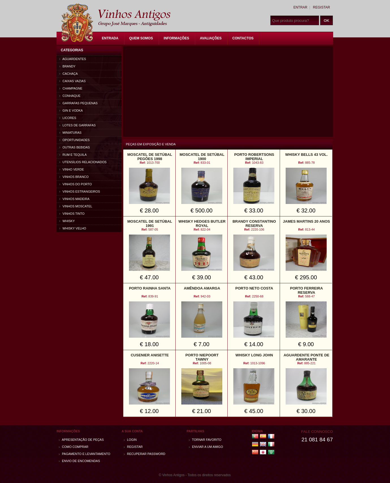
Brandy (67, 66)
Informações (176, 38)
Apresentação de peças (81, 439)
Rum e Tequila (73, 154)
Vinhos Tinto (72, 213)
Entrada (110, 38)
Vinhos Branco (74, 176)
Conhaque (70, 95)
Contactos (243, 38)
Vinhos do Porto (75, 184)
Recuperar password (144, 454)
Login (130, 439)
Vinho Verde (71, 169)
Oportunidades (74, 140)
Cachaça (68, 73)
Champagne (70, 88)
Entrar (300, 7)
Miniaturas (70, 132)
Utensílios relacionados (83, 162)
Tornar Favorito (205, 439)
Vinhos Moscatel (75, 206)
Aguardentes (72, 59)
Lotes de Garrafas (77, 125)
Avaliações (211, 38)
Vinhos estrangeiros (79, 191)
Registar (321, 7)
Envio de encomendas (79, 461)
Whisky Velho (72, 228)
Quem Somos (141, 38)
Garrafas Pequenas (78, 103)
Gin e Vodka (71, 110)
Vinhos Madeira (74, 199)
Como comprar (74, 446)
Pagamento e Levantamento (84, 454)
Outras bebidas (74, 147)
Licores (67, 118)
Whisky (67, 221)
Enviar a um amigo (206, 446)
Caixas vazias (72, 81)
